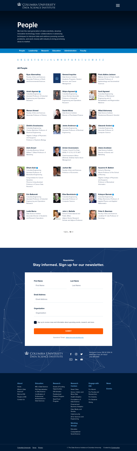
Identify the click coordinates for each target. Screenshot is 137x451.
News (108, 383)
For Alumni (92, 389)
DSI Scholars (57, 392)
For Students (93, 399)
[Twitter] (81, 354)
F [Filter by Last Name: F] (34, 60)
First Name (50, 283)
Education (56, 51)
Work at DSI (21, 394)
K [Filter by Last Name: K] (51, 60)
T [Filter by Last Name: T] (82, 60)
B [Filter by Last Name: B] (21, 60)
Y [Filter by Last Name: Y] (99, 60)
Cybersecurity (75, 414)
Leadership (33, 51)
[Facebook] (71, 354)
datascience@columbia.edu (75, 337)
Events (109, 389)
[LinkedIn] (76, 359)
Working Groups (74, 424)
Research (45, 51)
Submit (68, 331)
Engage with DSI (94, 384)
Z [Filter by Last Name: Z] (103, 60)
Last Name (86, 283)
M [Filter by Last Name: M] (58, 60)
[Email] (81, 359)
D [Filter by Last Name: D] (28, 60)
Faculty (83, 51)
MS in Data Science (41, 387)
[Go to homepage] (36, 5)
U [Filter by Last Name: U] (85, 60)
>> (72, 232)
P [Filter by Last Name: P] (68, 60)
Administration (70, 51)
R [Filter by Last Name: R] (75, 60)
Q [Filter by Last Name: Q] (72, 60)
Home (19, 387)
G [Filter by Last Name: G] (38, 60)
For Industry (93, 397)
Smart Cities (75, 389)
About (19, 383)
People (22, 51)
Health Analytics (76, 397)
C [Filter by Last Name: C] (24, 60)
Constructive (115, 448)
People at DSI (21, 397)
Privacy (40, 448)
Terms (34, 448)
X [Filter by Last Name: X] (96, 60)
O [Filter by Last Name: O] (65, 60)
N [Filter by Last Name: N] (61, 60)
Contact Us (21, 399)
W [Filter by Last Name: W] (92, 60)
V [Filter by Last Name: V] (89, 60)
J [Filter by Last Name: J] (47, 60)
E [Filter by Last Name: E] (31, 60)
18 (70, 232)
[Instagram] (76, 354)
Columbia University (24, 448)
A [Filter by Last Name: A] (18, 60)
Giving (91, 402)
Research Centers (74, 384)
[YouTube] (71, 359)
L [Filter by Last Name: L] (54, 60)
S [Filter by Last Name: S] (78, 60)
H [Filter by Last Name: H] (41, 60)
